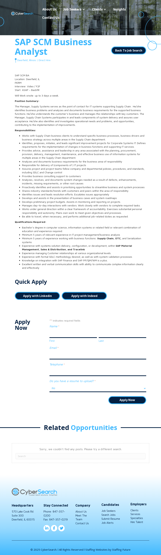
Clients (134, 508)
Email (53, 347)
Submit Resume (110, 516)
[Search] (81, 454)
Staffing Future (121, 548)
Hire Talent (136, 520)
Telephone (56, 363)
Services (135, 512)
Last (101, 340)
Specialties (136, 516)
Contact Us (82, 521)
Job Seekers (108, 509)
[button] (84, 9)
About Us (81, 509)
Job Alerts (107, 520)
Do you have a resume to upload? (72, 379)
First (52, 340)
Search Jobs (108, 513)
